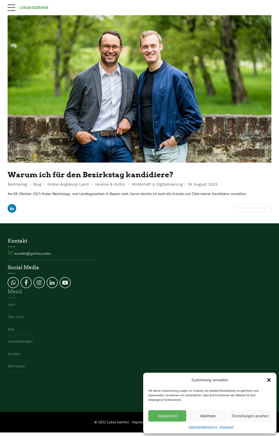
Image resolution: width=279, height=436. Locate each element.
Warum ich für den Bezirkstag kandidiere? (91, 174)
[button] (268, 380)
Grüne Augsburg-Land (68, 184)
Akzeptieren (167, 415)
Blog (37, 184)
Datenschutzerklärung (203, 427)
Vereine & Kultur (110, 184)
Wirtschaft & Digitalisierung (157, 184)
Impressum (227, 427)
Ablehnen (208, 415)
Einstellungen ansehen (250, 415)
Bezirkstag (17, 184)
